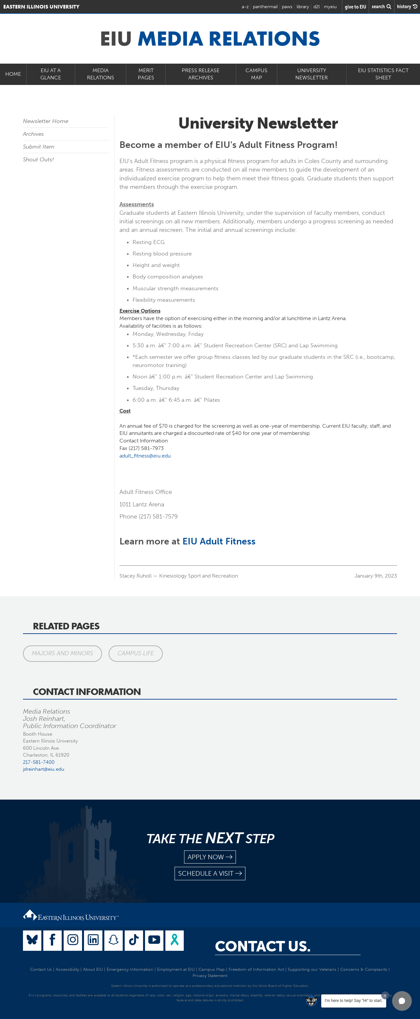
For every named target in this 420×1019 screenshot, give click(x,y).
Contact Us (41, 969)
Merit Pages (146, 74)
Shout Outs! (38, 159)
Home (13, 74)
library (303, 7)
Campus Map (256, 74)
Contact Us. (263, 946)
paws (287, 7)
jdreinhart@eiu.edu (43, 769)
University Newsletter (311, 74)
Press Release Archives (201, 74)
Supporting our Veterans (312, 969)
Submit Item (38, 146)
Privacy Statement (210, 975)
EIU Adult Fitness (219, 541)
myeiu (330, 7)
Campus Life (135, 653)
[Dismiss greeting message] (385, 995)
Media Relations (100, 74)
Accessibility (67, 969)
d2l (316, 7)
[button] (402, 1001)
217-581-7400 (38, 762)
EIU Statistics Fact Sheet (383, 74)
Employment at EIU (176, 969)
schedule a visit (210, 873)
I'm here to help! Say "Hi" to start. (354, 1000)
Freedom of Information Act (256, 969)
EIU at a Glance (50, 74)
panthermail (265, 7)
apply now (210, 857)
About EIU (93, 969)
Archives (33, 134)
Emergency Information (130, 969)
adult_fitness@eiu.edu (145, 456)
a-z (245, 7)
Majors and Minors (62, 653)
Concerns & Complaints (363, 969)
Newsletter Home (45, 121)
